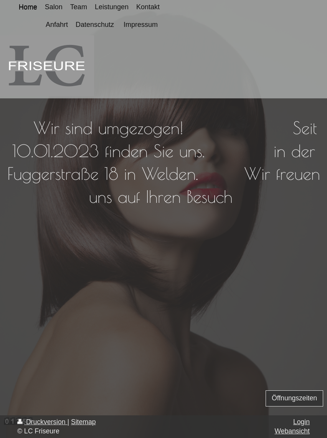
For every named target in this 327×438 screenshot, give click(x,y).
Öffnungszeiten (294, 398)
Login (301, 422)
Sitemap (83, 422)
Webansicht (292, 431)
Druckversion (42, 422)
